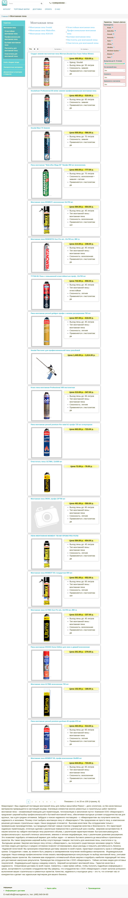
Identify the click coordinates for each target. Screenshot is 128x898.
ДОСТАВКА (37, 9)
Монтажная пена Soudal (41, 27)
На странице (84, 49)
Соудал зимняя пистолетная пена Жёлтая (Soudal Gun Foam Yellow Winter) (62, 54)
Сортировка (58, 49)
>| (54, 802)
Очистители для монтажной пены (11, 55)
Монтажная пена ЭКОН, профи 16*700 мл (48, 499)
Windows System (112, 51)
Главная (5, 16)
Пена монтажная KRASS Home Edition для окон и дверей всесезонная (60, 647)
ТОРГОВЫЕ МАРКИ (22, 9)
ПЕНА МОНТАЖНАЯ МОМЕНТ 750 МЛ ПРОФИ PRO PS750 (54, 536)
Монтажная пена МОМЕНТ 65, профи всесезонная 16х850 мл (56, 758)
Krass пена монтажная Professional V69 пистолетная (53, 387)
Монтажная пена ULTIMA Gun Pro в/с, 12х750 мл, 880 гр (54, 610)
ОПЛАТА (48, 9)
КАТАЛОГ (7, 9)
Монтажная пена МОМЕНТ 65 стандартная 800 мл (51, 573)
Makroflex (110, 31)
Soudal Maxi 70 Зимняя (40, 128)
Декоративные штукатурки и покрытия (13, 73)
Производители (94, 888)
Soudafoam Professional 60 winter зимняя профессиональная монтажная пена (63, 91)
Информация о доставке (15, 891)
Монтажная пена (10, 27)
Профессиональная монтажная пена (12, 38)
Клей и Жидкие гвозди (11, 62)
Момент (109, 54)
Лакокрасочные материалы (13, 67)
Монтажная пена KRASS (41, 33)
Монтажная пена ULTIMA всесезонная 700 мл (49, 684)
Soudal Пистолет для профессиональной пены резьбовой (55, 350)
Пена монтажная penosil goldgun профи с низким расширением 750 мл (60, 313)
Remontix (110, 37)
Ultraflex (109, 47)
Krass (109, 27)
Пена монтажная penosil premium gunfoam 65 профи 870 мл (56, 721)
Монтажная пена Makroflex (42, 30)
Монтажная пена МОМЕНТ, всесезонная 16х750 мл (52, 202)
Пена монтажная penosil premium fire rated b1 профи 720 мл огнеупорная (61, 425)
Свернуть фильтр (119, 22)
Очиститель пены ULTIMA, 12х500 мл (46, 462)
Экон (108, 57)
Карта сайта (51, 888)
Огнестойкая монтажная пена (11, 32)
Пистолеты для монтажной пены (11, 49)
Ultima (109, 44)
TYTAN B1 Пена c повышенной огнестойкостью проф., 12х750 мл (58, 276)
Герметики (7, 23)
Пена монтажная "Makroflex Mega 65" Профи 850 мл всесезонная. (58, 165)
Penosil (109, 34)
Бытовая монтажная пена (13, 44)
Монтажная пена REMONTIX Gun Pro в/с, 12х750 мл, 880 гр (55, 239)
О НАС (57, 9)
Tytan (108, 41)
